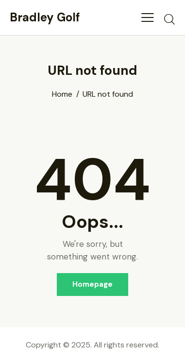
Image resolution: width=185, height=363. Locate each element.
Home (62, 94)
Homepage (92, 284)
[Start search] (169, 19)
